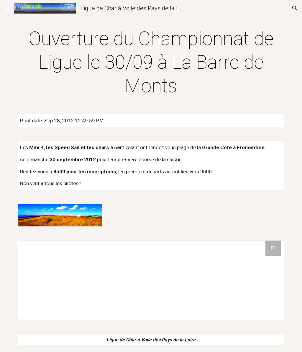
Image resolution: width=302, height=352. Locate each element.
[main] (151, 62)
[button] (7, 8)
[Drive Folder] (151, 280)
